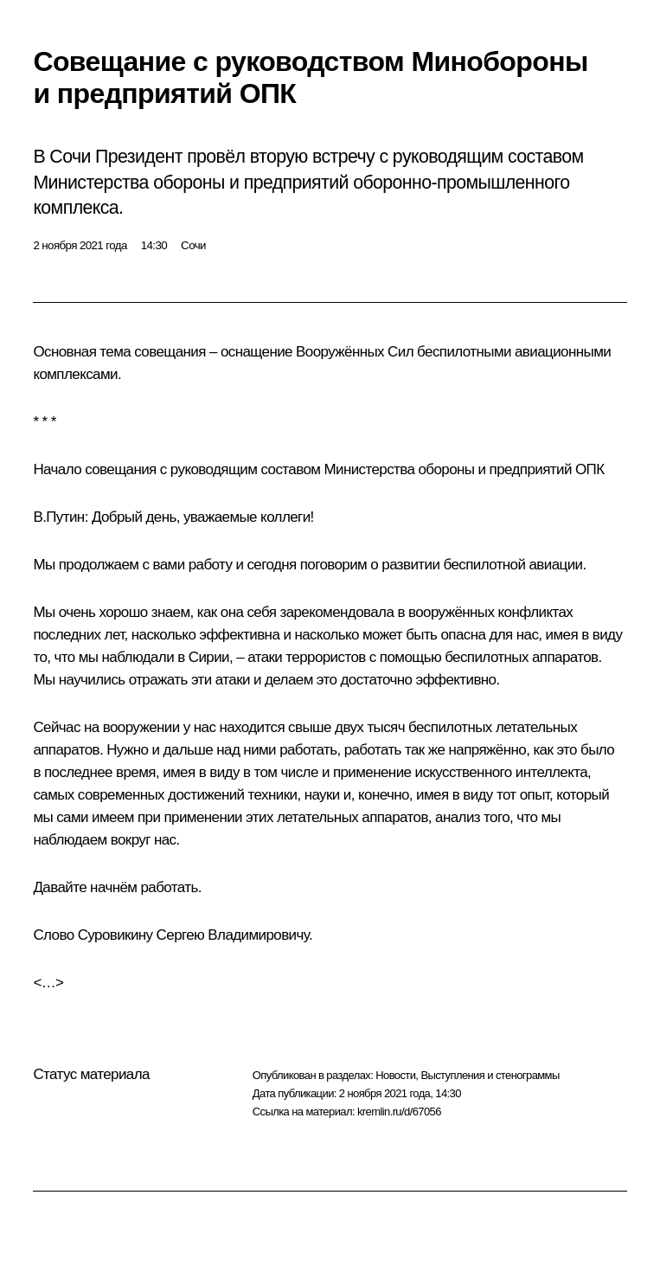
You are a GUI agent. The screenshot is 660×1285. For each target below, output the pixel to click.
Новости (395, 1075)
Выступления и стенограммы (489, 1075)
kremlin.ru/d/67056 (399, 1111)
